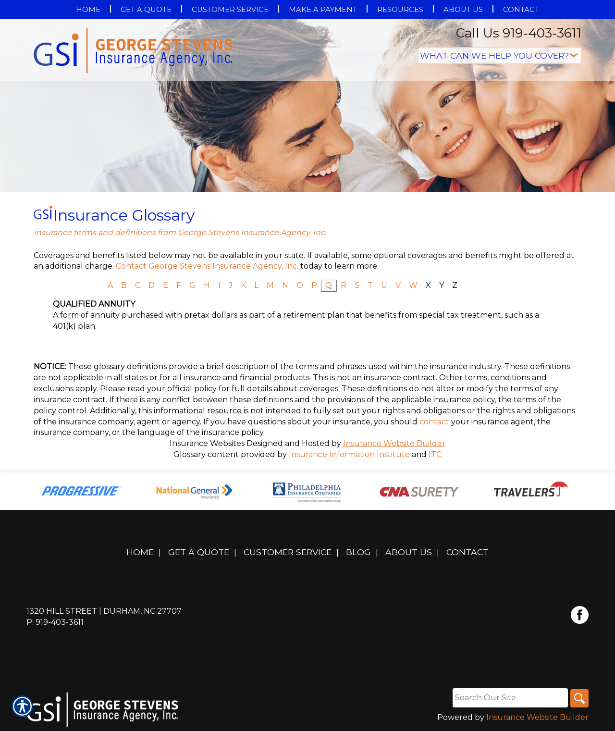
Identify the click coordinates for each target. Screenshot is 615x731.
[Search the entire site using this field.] (508, 697)
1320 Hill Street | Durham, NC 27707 (104, 611)
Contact (467, 552)
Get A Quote (198, 552)
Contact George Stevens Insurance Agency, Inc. (207, 266)
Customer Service (288, 552)
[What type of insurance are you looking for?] (499, 55)
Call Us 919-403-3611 (518, 33)
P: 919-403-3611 (55, 622)
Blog (358, 552)
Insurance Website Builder (394, 443)
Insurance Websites (207, 443)
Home (140, 552)
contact (434, 421)
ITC (435, 454)
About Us (408, 552)
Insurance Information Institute (349, 454)
